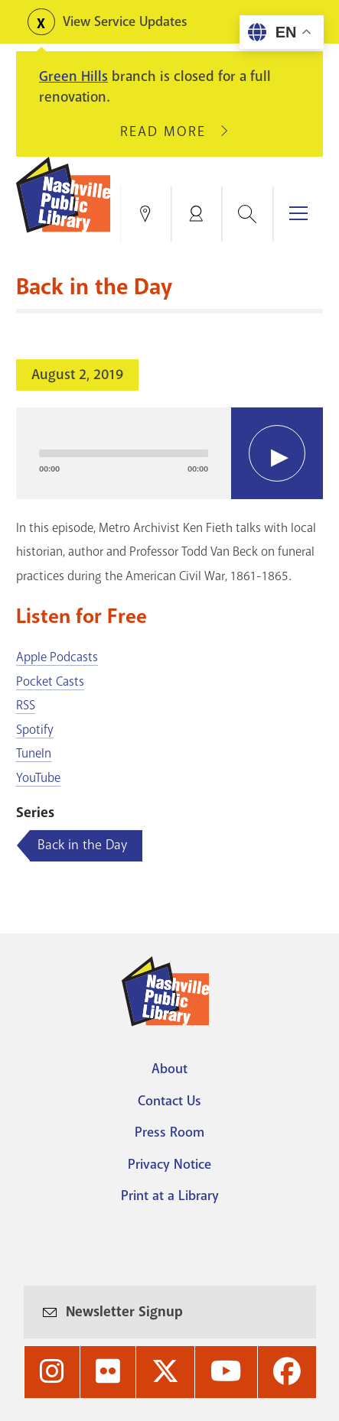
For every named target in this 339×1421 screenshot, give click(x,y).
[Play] (277, 453)
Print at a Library (170, 1195)
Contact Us (169, 1100)
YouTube (38, 778)
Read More (170, 131)
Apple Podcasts (57, 657)
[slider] (123, 453)
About (169, 1068)
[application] (169, 453)
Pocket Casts (50, 681)
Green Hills (73, 76)
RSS (25, 705)
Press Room (169, 1132)
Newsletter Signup (124, 1312)
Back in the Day (82, 844)
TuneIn (33, 753)
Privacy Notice (169, 1164)
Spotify (35, 730)
